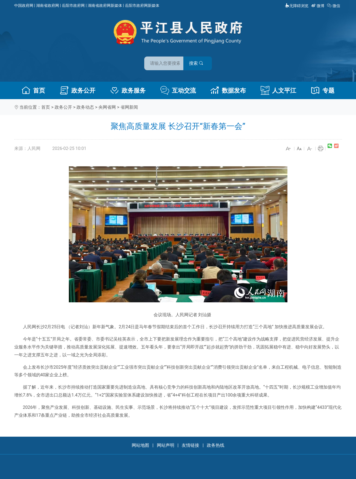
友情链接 (190, 445)
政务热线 (215, 445)
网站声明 (165, 445)
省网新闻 (129, 107)
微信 (334, 6)
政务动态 (85, 107)
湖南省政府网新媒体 (105, 5)
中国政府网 (23, 5)
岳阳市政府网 (73, 5)
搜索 (217, 59)
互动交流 (178, 90)
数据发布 (228, 90)
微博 (318, 6)
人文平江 (278, 90)
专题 (322, 90)
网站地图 (140, 445)
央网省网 (107, 107)
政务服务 (128, 90)
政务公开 (77, 90)
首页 (33, 90)
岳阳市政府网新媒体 (142, 5)
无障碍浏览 (296, 6)
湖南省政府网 (47, 5)
